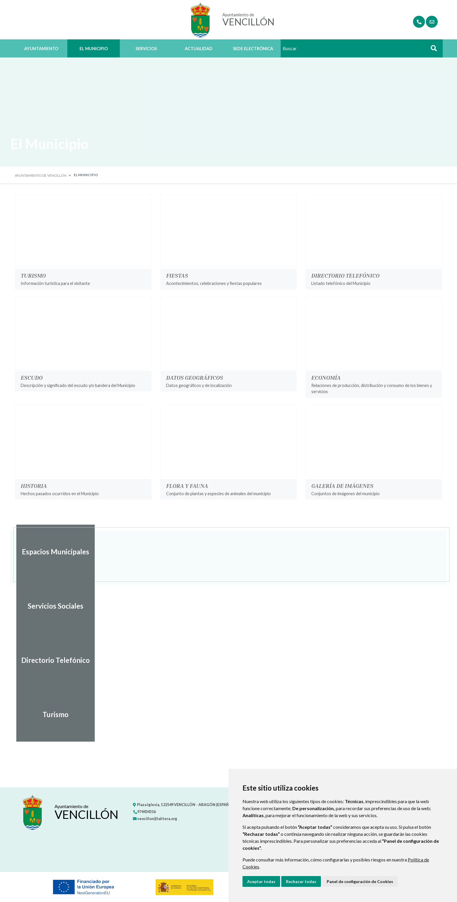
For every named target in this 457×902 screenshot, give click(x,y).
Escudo (32, 377)
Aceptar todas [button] (261, 881)
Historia (34, 485)
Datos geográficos (194, 377)
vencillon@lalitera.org (155, 818)
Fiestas (177, 275)
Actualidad (198, 48)
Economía (326, 377)
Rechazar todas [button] (301, 881)
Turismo (33, 275)
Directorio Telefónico (345, 275)
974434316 (144, 811)
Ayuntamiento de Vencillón (40, 175)
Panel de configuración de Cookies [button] (360, 881)
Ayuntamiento (41, 48)
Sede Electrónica (253, 48)
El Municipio (94, 48)
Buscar (432, 50)
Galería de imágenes (342, 485)
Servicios (146, 48)
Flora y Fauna (187, 485)
